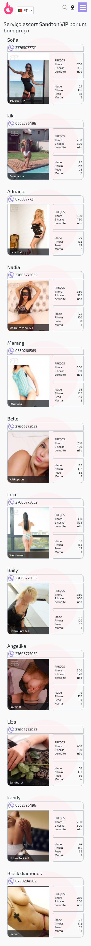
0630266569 (22, 350)
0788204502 (22, 881)
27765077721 (22, 47)
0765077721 (21, 199)
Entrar (72, 7)
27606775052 (22, 275)
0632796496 (22, 123)
